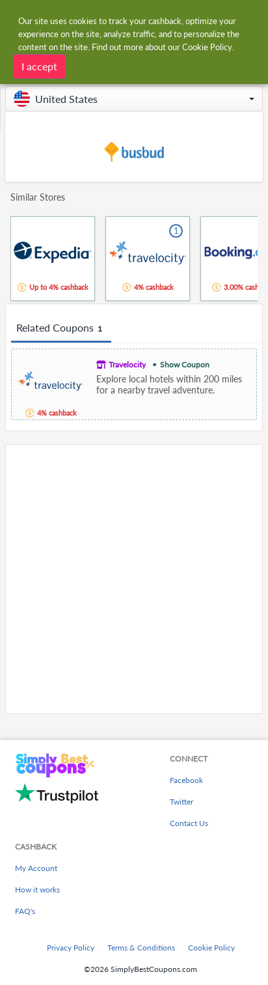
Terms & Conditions (141, 947)
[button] (134, 98)
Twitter (181, 802)
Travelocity (127, 364)
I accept (39, 66)
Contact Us (189, 823)
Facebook (186, 780)
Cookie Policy (211, 947)
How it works (37, 889)
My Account (36, 868)
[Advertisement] (134, 579)
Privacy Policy (70, 947)
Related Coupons (61, 328)
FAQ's (25, 911)
